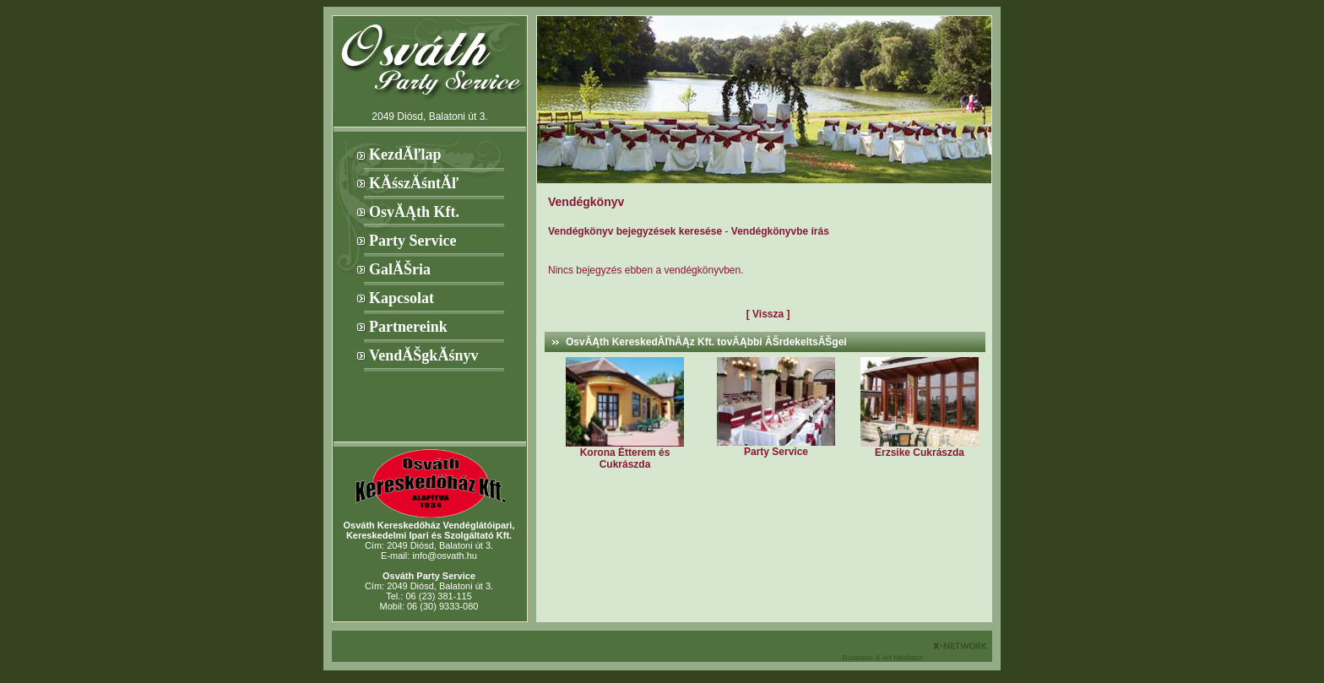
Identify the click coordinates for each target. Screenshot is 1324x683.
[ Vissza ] (768, 314)
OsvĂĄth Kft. (414, 211)
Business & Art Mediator (883, 657)
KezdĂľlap (405, 154)
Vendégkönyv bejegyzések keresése (635, 231)
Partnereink (408, 326)
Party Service (412, 240)
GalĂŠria (400, 269)
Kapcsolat (401, 298)
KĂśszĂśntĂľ (414, 183)
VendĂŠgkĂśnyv (423, 355)
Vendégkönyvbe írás (780, 231)
